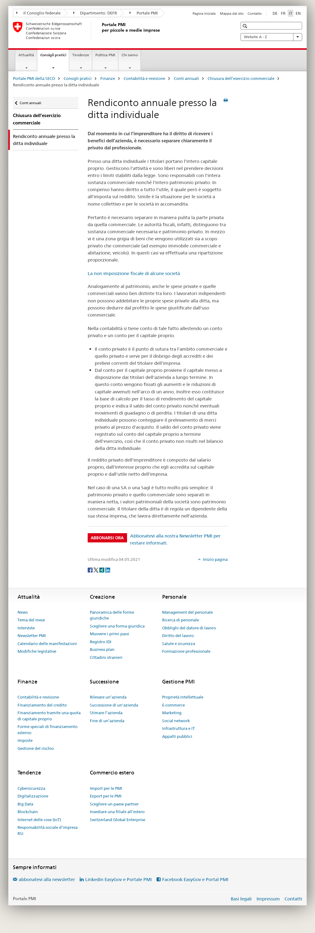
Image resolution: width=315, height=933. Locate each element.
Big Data (25, 803)
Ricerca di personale (180, 619)
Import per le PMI (106, 788)
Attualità (26, 55)
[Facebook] (91, 569)
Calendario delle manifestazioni (47, 643)
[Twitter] (96, 569)
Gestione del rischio (36, 748)
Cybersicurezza (31, 788)
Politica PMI (105, 55)
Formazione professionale (186, 651)
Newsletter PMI (32, 635)
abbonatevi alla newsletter (47, 879)
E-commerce (173, 705)
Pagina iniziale (204, 13)
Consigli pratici (54, 56)
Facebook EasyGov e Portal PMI (195, 879)
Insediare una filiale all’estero (117, 811)
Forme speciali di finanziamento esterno (48, 729)
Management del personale (187, 612)
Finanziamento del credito (42, 705)
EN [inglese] (298, 13)
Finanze (107, 78)
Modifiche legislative (37, 651)
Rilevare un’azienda (108, 697)
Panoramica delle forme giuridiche (112, 615)
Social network (176, 720)
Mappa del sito (232, 13)
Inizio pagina (215, 559)
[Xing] (102, 569)
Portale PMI (144, 13)
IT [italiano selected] (290, 13)
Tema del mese (31, 619)
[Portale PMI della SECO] (100, 30)
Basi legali (241, 899)
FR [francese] (283, 13)
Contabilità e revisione (144, 78)
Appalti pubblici (177, 736)
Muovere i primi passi (109, 633)
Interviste (26, 627)
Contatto (255, 13)
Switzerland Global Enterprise (117, 819)
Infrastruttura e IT (178, 728)
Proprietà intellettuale (182, 697)
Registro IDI (100, 641)
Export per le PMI (106, 795)
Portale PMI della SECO (34, 78)
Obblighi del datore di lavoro (189, 627)
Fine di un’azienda (107, 720)
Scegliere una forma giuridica (117, 626)
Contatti (293, 899)
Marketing (171, 712)
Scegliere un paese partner (114, 803)
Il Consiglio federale (38, 13)
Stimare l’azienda (106, 712)
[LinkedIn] (107, 569)
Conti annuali (186, 78)
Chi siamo (130, 55)
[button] (245, 26)
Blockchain (28, 811)
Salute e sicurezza (178, 643)
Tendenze (80, 55)
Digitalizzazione (33, 795)
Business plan (102, 649)
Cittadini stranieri (106, 657)
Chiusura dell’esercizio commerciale (241, 78)
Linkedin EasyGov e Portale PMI (118, 879)
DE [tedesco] (275, 13)
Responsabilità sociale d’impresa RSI (48, 830)
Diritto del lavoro (178, 635)
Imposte (25, 740)
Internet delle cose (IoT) (39, 819)
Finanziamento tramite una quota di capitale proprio (49, 715)
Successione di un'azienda (114, 705)
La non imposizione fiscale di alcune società (134, 273)
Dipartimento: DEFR (95, 13)
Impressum (268, 899)
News (23, 612)
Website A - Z (271, 36)
